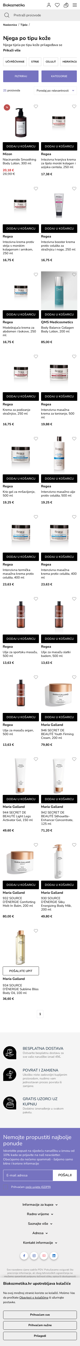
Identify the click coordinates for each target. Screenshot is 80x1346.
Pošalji (65, 1175)
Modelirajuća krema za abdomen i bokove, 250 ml (19, 331)
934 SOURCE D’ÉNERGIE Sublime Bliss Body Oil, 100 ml (21, 989)
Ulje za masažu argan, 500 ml (18, 732)
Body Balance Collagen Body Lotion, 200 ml (57, 329)
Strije (35, 61)
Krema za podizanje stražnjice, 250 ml (16, 411)
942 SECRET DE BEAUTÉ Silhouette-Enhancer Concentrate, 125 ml (57, 818)
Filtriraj (21, 76)
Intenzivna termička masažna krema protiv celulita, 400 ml (18, 573)
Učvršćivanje (14, 61)
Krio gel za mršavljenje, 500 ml (19, 493)
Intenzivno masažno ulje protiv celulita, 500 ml (58, 493)
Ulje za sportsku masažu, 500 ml (20, 654)
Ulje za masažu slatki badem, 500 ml (56, 654)
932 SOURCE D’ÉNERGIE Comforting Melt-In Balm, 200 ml (19, 902)
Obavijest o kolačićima (33, 1298)
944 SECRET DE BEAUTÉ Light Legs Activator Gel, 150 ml (18, 816)
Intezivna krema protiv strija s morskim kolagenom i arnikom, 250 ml (18, 247)
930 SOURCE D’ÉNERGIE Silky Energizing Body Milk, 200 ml (56, 903)
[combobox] (55, 90)
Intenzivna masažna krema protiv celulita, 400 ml (59, 573)
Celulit (51, 61)
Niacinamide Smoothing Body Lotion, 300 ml (19, 161)
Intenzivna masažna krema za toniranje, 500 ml (57, 413)
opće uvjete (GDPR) (38, 1187)
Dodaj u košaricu (21, 146)
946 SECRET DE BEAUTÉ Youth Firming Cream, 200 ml (57, 734)
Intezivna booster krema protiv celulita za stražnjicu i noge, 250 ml (58, 245)
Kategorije (59, 76)
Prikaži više (12, 50)
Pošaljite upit (20, 971)
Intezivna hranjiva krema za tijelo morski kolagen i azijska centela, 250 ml (58, 163)
